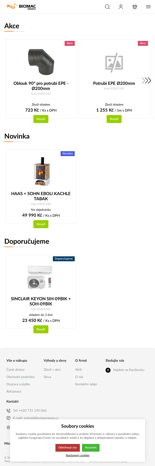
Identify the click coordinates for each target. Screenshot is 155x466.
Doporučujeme (26, 242)
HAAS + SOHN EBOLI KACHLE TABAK (41, 196)
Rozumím (91, 448)
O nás (79, 377)
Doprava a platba (18, 384)
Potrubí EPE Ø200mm (114, 83)
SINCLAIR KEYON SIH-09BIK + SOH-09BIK (41, 302)
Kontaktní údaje (86, 384)
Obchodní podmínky (20, 377)
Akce (11, 26)
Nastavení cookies (77, 455)
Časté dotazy (15, 369)
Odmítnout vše (67, 448)
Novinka (17, 136)
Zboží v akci (52, 369)
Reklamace (13, 391)
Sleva (47, 377)
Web (78, 369)
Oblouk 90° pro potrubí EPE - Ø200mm (41, 86)
